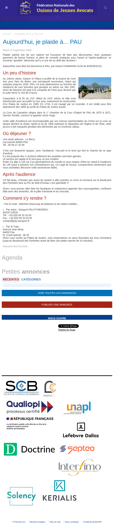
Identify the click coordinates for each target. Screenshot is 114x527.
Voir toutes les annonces (57, 293)
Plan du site (55, 522)
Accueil (7, 34)
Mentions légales (37, 522)
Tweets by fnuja (66, 329)
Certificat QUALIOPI (94, 522)
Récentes (11, 279)
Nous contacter (73, 522)
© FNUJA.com (17, 522)
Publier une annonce (57, 304)
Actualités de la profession (29, 34)
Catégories (31, 279)
